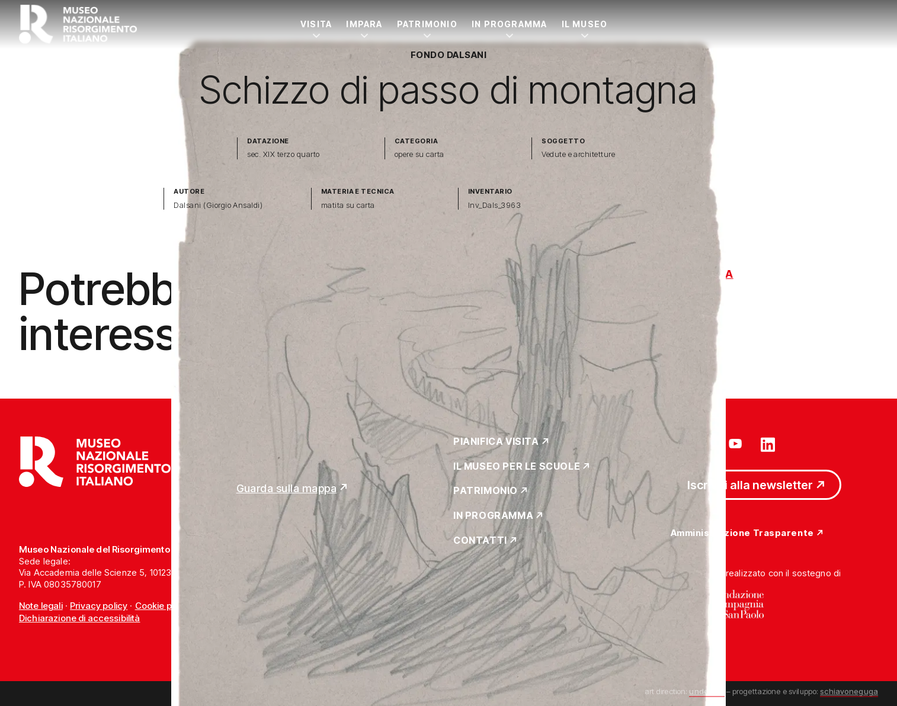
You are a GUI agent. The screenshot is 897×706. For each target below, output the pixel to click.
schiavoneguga (849, 691)
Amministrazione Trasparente (742, 533)
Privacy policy (98, 605)
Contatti (480, 540)
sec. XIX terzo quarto (283, 154)
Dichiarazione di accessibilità (79, 618)
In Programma (509, 24)
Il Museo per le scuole (516, 466)
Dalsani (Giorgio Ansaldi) (218, 205)
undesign (706, 691)
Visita (316, 24)
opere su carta (419, 154)
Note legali (41, 605)
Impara (364, 24)
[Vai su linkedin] (768, 444)
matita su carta (348, 205)
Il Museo (585, 24)
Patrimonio (427, 24)
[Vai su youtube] (737, 444)
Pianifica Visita (496, 442)
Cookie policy (163, 605)
